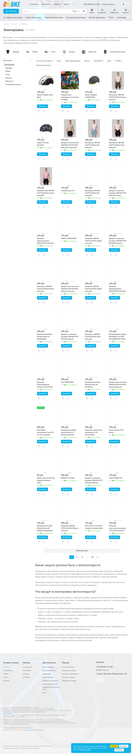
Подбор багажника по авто (51, 688)
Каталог (6, 667)
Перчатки (9, 81)
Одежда (8, 68)
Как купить (27, 670)
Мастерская (8, 670)
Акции (5, 677)
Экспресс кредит (68, 677)
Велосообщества (49, 670)
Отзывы (26, 674)
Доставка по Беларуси (11, 746)
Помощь (65, 663)
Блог (44, 693)
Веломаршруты (48, 667)
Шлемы (8, 78)
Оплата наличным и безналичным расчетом (36, 746)
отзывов (31, 730)
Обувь (8, 71)
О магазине (27, 667)
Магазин (26, 663)
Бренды (6, 681)
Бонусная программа (70, 674)
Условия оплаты (68, 667)
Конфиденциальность (11, 748)
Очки (7, 74)
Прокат (6, 674)
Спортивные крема (13, 84)
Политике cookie (84, 750)
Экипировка (9, 65)
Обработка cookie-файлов (29, 748)
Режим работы (7, 714)
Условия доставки (69, 670)
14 (92, 557)
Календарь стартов (49, 684)
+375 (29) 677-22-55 (91, 4)
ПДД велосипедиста (50, 681)
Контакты (26, 677)
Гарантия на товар (69, 681)
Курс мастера (47, 677)
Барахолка (46, 674)
